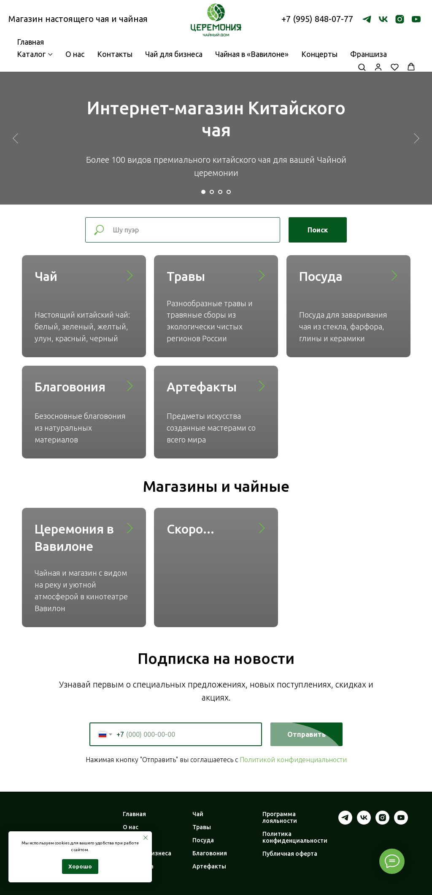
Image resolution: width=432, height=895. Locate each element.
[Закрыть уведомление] (145, 837)
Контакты (114, 54)
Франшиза (368, 54)
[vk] (383, 19)
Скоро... (190, 529)
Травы (186, 276)
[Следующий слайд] (416, 138)
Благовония (70, 387)
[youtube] (416, 19)
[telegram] (367, 19)
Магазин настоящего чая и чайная (78, 19)
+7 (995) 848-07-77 (317, 19)
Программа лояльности (279, 817)
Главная (134, 814)
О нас (74, 54)
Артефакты (202, 387)
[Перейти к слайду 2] (212, 192)
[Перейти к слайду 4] (229, 192)
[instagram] (399, 19)
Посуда (321, 276)
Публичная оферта (289, 853)
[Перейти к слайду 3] (220, 192)
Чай (46, 276)
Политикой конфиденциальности (293, 759)
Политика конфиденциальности (294, 837)
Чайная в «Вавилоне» (252, 54)
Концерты (319, 54)
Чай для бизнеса (173, 54)
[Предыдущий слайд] (15, 138)
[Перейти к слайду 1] (203, 192)
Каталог (31, 54)
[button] (362, 67)
